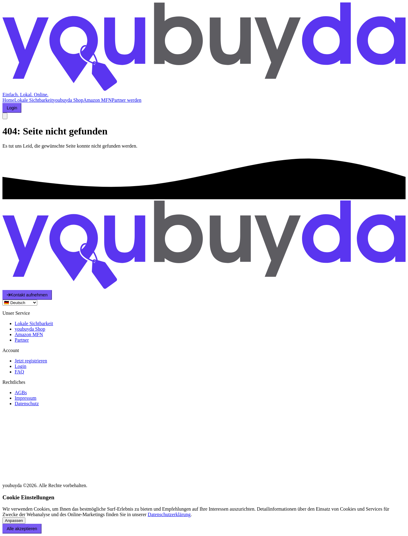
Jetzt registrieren (31, 360)
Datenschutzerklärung (169, 514)
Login (20, 366)
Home (8, 100)
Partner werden (126, 100)
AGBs (21, 392)
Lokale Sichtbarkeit (33, 100)
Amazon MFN (97, 100)
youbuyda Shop (68, 100)
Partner (22, 340)
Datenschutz (27, 403)
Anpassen (14, 520)
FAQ (19, 371)
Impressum (25, 398)
